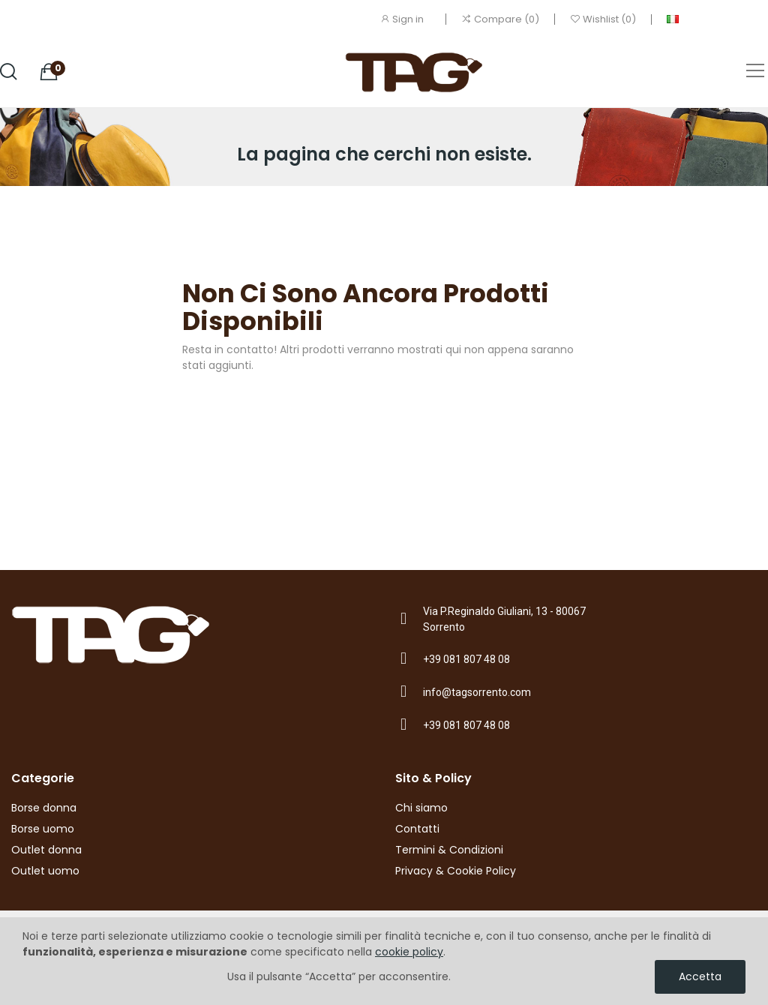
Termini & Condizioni (449, 849)
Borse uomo (42, 828)
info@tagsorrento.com (477, 692)
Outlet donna (46, 849)
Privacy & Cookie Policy (455, 870)
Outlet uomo (45, 870)
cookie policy (409, 951)
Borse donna (43, 807)
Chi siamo (421, 807)
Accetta (700, 976)
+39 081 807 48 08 (466, 659)
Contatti (417, 828)
